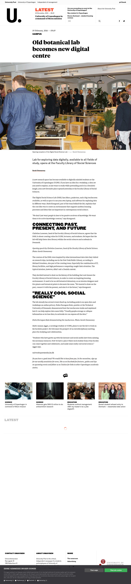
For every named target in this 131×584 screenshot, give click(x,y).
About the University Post (106, 8)
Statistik (32, 580)
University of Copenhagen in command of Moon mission (49, 17)
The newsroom (72, 558)
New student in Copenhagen (77, 13)
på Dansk (122, 2)
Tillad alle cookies (116, 570)
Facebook (71, 361)
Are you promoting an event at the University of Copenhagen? (79, 9)
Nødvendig (10, 580)
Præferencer (21, 580)
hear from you (71, 358)
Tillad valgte (94, 570)
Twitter (64, 364)
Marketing (43, 580)
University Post (10, 2)
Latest (44, 10)
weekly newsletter (45, 361)
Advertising (71, 561)
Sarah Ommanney (38, 170)
